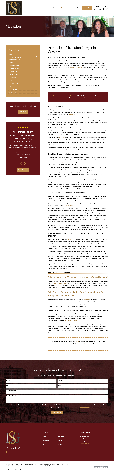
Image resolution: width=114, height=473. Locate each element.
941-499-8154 (101, 8)
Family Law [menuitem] (64, 8)
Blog (44, 444)
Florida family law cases (60, 283)
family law (62, 137)
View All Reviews (22, 170)
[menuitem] (21, 54)
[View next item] (25, 163)
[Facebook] (6, 452)
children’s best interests (71, 320)
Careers (60, 440)
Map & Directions (84, 443)
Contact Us (87, 8)
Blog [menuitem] (78, 8)
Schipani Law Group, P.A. (76, 67)
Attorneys (61, 436)
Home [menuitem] (49, 8)
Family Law (46, 440)
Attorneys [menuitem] (56, 8)
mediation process (55, 72)
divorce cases (87, 299)
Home (44, 436)
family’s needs (72, 114)
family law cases (64, 162)
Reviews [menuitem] (72, 8)
